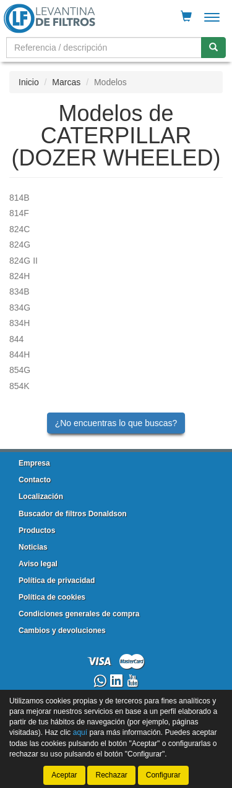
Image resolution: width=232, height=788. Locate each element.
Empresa (34, 463)
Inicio (29, 82)
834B (19, 291)
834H (19, 323)
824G (19, 244)
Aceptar (64, 775)
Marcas (66, 82)
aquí (80, 733)
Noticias (33, 547)
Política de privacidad (57, 580)
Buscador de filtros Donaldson (73, 513)
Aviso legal (38, 564)
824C (19, 229)
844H (19, 354)
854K (19, 386)
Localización (41, 496)
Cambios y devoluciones (62, 630)
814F (19, 213)
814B (19, 198)
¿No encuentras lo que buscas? (116, 423)
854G (19, 370)
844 (16, 339)
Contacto (35, 480)
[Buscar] (213, 47)
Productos (37, 530)
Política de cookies (52, 597)
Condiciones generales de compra (79, 614)
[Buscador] (104, 47)
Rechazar (111, 775)
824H (19, 276)
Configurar (163, 775)
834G (19, 307)
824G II (23, 261)
